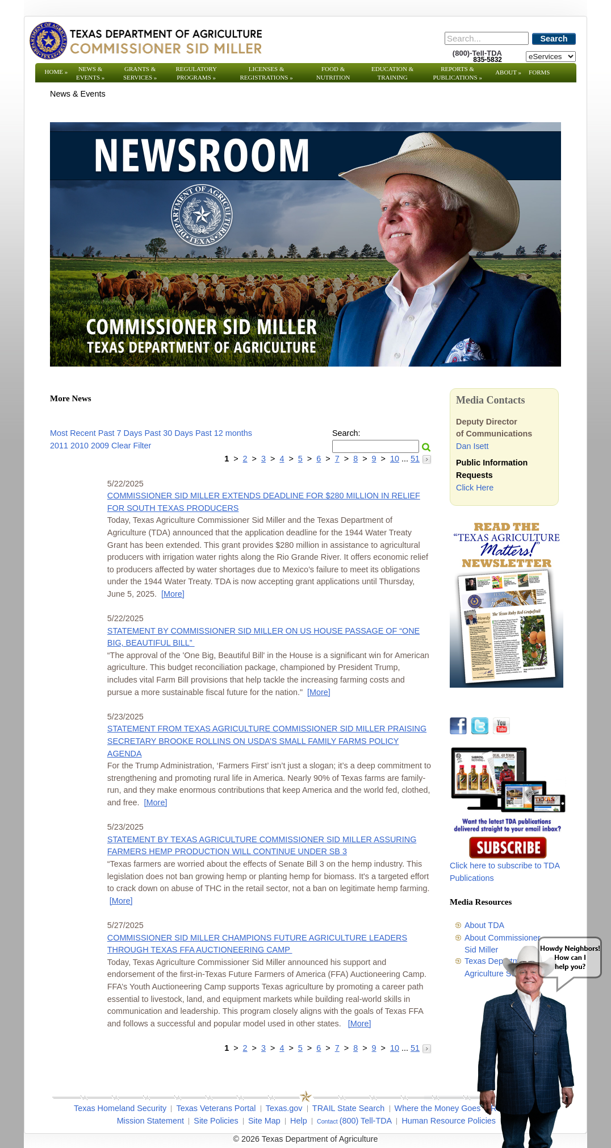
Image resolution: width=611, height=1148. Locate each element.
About (508, 72)
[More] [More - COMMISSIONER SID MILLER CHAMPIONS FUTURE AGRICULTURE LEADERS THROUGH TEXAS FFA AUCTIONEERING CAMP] (359, 1023)
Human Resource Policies (448, 1120)
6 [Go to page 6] (318, 458)
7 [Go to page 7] (337, 458)
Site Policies (216, 1120)
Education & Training (392, 73)
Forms (539, 72)
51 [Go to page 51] (415, 458)
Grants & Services (140, 73)
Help (298, 1120)
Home (56, 71)
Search (554, 38)
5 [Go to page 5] (300, 458)
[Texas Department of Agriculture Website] (145, 40)
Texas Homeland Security (120, 1108)
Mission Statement (150, 1120)
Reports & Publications (457, 73)
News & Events (90, 73)
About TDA (484, 925)
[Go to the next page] (427, 458)
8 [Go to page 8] (355, 458)
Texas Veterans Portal (216, 1108)
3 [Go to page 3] (263, 458)
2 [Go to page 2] (245, 458)
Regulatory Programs (196, 73)
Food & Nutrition (333, 73)
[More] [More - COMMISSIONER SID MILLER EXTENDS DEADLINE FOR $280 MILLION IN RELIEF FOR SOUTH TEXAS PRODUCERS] (173, 593)
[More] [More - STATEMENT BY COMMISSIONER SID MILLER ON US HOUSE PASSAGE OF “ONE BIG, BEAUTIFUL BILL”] (318, 692)
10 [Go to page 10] (394, 458)
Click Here (474, 487)
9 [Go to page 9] (374, 458)
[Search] (487, 38)
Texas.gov (284, 1108)
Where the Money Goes (438, 1108)
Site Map (264, 1120)
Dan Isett (472, 446)
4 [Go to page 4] (281, 458)
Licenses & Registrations (266, 73)
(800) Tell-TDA (366, 1120)
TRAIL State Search (348, 1108)
